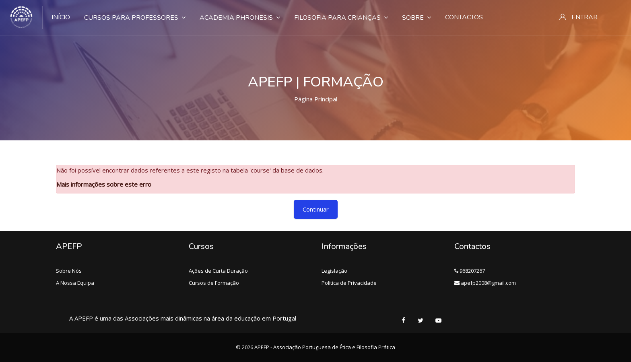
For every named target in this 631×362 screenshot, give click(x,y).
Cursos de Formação (214, 282)
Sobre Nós (69, 270)
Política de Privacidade (349, 282)
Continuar (316, 209)
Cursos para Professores (135, 17)
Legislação (334, 270)
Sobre (416, 17)
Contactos (464, 17)
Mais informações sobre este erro (103, 184)
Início (61, 17)
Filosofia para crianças (341, 17)
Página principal (315, 99)
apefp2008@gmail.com (485, 282)
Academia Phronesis (240, 17)
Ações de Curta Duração (218, 270)
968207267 (469, 270)
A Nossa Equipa (75, 282)
